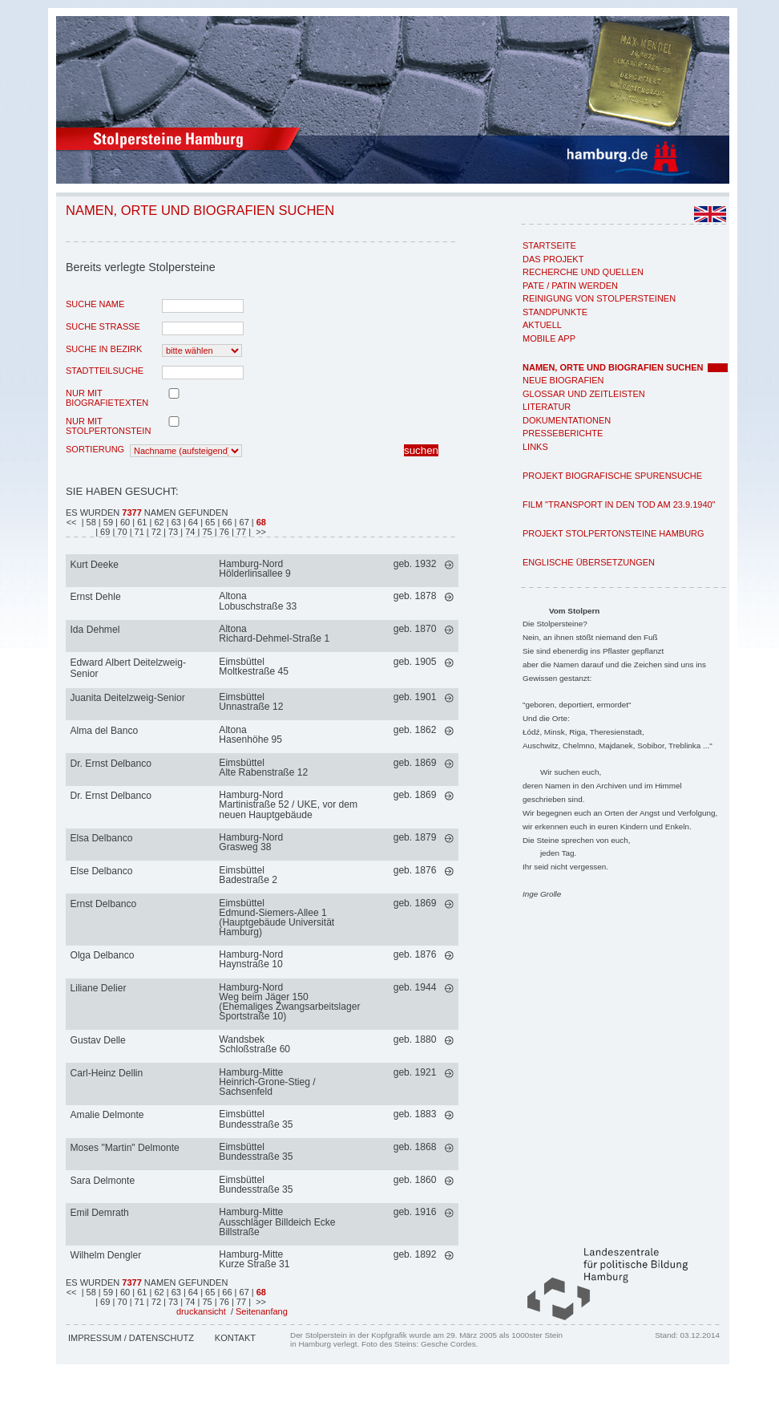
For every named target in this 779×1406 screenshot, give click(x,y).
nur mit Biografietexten (107, 397)
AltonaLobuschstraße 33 (258, 600)
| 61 (140, 522)
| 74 (188, 532)
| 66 (225, 522)
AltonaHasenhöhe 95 (250, 734)
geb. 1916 (415, 1212)
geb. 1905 (415, 661)
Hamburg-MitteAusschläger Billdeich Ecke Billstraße (277, 1221)
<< (73, 522)
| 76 (223, 532)
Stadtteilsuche (104, 370)
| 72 (155, 532)
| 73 (171, 532)
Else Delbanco (102, 871)
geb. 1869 (415, 762)
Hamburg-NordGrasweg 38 (251, 842)
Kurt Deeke (95, 564)
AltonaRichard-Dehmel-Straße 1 (274, 633)
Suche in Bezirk (104, 349)
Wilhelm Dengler (106, 1255)
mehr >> (449, 565)
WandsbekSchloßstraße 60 (254, 1044)
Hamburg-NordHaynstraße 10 (251, 959)
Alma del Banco (105, 730)
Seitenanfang (262, 1311)
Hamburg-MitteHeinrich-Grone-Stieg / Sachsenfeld (267, 1082)
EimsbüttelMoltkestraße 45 (254, 666)
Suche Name (95, 304)
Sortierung (95, 449)
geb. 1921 (415, 1072)
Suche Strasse (103, 326)
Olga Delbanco (103, 955)
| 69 (103, 532)
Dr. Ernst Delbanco (111, 763)
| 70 (120, 532)
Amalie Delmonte (107, 1114)
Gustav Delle (98, 1040)
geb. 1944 (415, 987)
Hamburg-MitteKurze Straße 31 (254, 1259)
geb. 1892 (415, 1254)
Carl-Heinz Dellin (107, 1073)
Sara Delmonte (103, 1180)
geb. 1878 (415, 596)
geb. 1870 (415, 628)
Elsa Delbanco (102, 838)
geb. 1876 (415, 870)
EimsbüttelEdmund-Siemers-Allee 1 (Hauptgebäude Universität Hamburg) (276, 917)
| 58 (89, 522)
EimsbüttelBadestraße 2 (248, 875)
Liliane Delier (99, 988)
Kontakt (235, 1338)
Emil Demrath (100, 1212)
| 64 (192, 522)
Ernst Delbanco (104, 904)
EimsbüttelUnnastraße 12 (251, 701)
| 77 (240, 532)
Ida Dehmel (95, 629)
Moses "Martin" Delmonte (125, 1147)
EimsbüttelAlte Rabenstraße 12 (263, 767)
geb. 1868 (415, 1147)
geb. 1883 (415, 1114)
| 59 (107, 522)
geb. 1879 (415, 837)
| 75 (206, 532)
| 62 (158, 522)
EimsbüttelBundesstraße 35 (256, 1118)
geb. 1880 (415, 1039)
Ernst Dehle (96, 596)
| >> (257, 532)
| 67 (243, 522)
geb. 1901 (415, 697)
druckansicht (201, 1311)
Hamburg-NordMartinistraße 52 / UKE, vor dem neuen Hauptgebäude (288, 804)
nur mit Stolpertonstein (108, 426)
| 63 (175, 522)
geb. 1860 (415, 1179)
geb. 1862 (415, 729)
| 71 (138, 532)
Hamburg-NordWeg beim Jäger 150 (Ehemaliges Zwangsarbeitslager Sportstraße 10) (289, 1002)
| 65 (208, 522)
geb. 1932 (415, 563)
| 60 (123, 522)
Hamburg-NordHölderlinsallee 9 (254, 568)
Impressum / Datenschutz (131, 1338)
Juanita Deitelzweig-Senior (128, 697)
